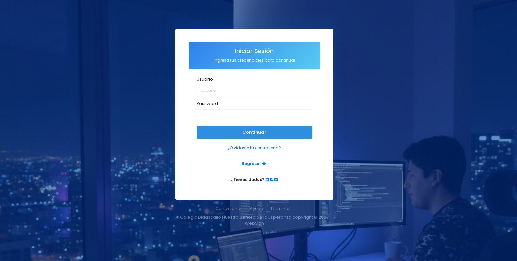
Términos (280, 208)
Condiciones (229, 208)
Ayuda (256, 208)
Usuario (205, 79)
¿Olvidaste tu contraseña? (254, 148)
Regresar (254, 163)
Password (207, 103)
